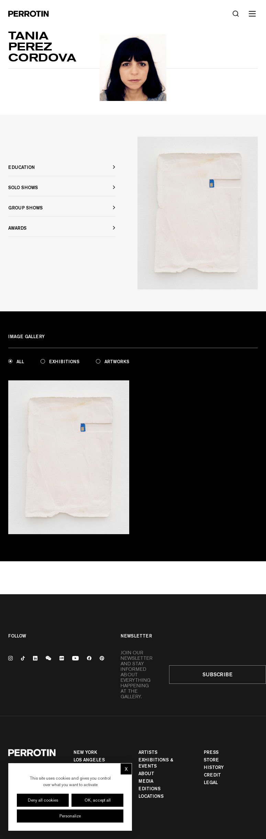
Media (145, 781)
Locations (151, 796)
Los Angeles (89, 759)
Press (211, 752)
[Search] (235, 13)
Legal (211, 782)
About (146, 773)
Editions (149, 788)
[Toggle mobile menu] (252, 13)
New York (85, 752)
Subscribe (217, 674)
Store (211, 759)
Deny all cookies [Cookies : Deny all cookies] (43, 800)
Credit (212, 775)
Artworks (112, 361)
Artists (147, 752)
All (16, 361)
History (214, 767)
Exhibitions (60, 361)
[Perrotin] (28, 14)
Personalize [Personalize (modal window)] (70, 816)
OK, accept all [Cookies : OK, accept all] (98, 800)
